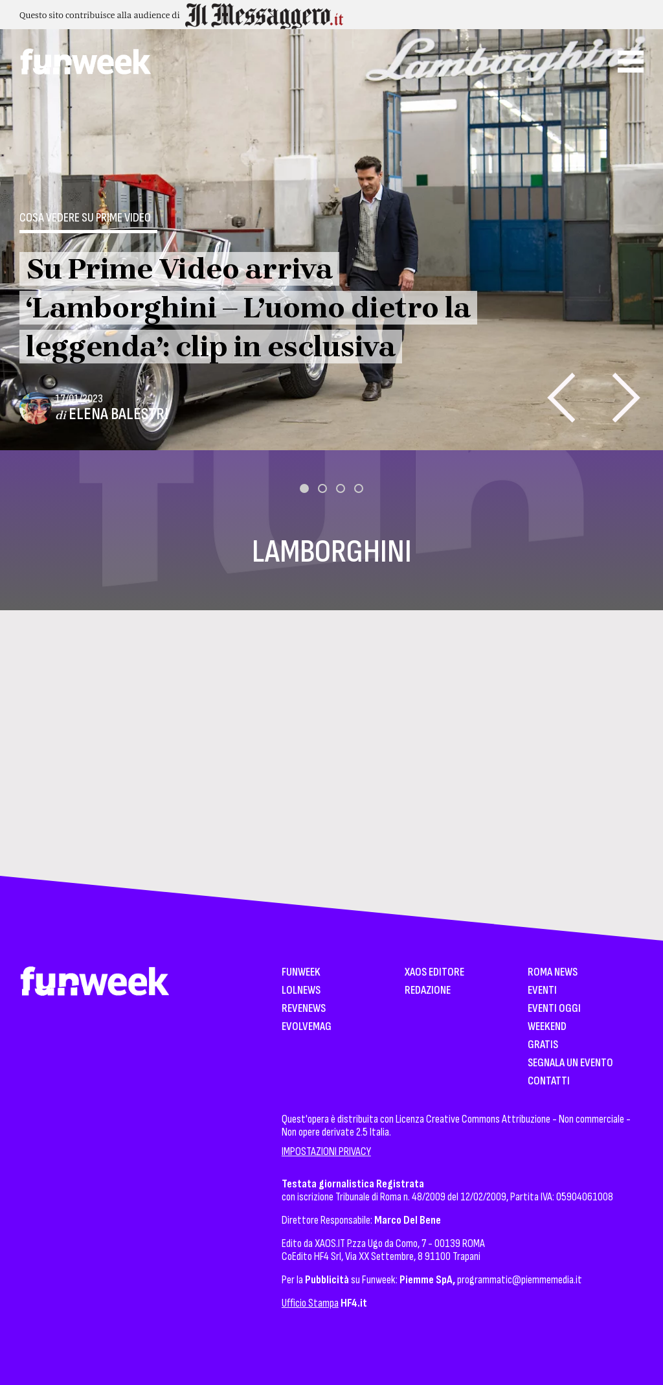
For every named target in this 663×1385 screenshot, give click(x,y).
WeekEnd (547, 1027)
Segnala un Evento (570, 1063)
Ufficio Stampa (310, 1303)
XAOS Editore (434, 973)
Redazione (428, 991)
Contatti (549, 1081)
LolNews (301, 991)
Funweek (301, 973)
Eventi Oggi (554, 1009)
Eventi (542, 991)
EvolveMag (307, 1027)
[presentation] (561, 397)
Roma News (553, 973)
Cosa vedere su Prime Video (85, 217)
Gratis (543, 1045)
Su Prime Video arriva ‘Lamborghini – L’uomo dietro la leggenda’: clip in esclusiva (248, 307)
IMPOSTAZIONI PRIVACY (326, 1151)
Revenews (304, 1009)
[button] (304, 488)
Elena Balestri (118, 414)
